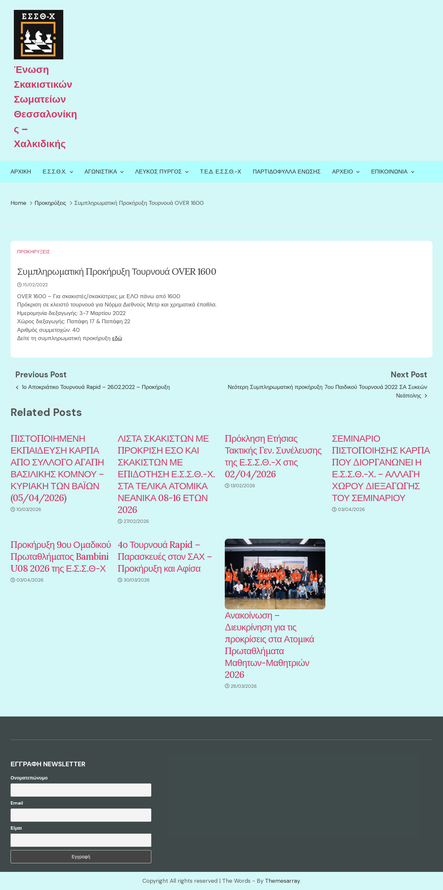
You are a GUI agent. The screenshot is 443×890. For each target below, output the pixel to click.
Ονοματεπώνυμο (29, 778)
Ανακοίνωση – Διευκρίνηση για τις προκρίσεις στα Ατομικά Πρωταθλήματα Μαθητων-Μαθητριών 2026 (269, 645)
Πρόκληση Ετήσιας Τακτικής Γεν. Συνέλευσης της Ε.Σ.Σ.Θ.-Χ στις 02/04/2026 (273, 456)
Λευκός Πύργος (158, 171)
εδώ (117, 338)
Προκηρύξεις (33, 252)
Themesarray (282, 880)
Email (17, 803)
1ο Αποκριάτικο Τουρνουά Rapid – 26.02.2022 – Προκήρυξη (96, 387)
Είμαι (16, 828)
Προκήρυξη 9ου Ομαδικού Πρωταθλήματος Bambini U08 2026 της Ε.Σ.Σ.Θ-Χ (61, 556)
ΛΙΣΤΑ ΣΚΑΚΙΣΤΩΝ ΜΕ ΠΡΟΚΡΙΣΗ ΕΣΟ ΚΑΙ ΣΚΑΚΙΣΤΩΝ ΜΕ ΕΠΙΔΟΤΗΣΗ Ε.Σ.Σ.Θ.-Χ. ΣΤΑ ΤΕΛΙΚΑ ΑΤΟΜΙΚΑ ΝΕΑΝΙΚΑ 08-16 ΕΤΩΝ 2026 (166, 474)
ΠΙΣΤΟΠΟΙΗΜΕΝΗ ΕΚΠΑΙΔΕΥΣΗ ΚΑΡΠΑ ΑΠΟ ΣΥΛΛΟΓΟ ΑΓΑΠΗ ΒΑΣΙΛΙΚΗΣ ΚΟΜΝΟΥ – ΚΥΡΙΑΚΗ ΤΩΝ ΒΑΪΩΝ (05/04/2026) (57, 468)
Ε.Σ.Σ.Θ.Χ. (54, 171)
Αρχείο (342, 171)
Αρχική (21, 171)
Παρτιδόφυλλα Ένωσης (287, 171)
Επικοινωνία (389, 171)
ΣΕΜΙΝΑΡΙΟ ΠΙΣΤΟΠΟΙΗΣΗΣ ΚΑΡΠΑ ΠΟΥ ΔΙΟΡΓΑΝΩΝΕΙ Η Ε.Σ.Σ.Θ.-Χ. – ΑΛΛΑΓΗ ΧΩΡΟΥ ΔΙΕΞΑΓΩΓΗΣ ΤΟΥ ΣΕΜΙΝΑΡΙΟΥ (381, 468)
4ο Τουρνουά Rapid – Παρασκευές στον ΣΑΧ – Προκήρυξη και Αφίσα (165, 556)
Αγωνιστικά (100, 171)
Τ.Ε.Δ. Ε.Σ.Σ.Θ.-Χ (220, 171)
